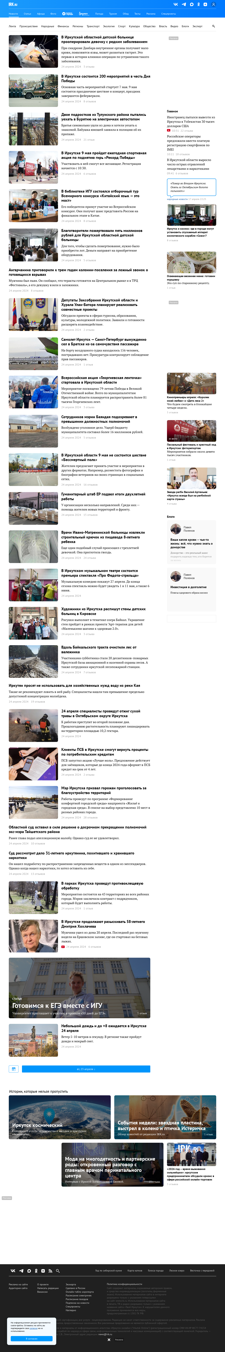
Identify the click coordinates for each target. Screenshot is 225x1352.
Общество (149, 26)
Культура (134, 26)
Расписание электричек (79, 1295)
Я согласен (31, 1338)
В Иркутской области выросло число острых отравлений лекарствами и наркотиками (189, 164)
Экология (109, 26)
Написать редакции (48, 1288)
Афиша (41, 13)
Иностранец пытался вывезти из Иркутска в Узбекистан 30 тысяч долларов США (191, 121)
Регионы (78, 26)
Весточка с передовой (202, 1270)
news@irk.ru (105, 1334)
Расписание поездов (77, 1299)
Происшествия (29, 26)
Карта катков (135, 1270)
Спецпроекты (168, 13)
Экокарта (71, 1284)
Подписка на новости (77, 1302)
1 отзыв (142, 1013)
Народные (47, 26)
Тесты (137, 13)
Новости (13, 13)
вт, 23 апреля (85, 1069)
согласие (33, 1328)
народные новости (177, 199)
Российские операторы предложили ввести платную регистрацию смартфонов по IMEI (188, 143)
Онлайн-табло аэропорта (80, 1291)
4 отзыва (172, 503)
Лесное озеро (176, 1270)
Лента (12, 26)
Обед (126, 13)
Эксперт (197, 26)
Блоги (185, 26)
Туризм (113, 13)
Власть (163, 26)
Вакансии (42, 1291)
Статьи (27, 13)
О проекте (43, 1284)
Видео (174, 26)
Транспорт (93, 26)
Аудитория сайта (18, 1288)
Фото (53, 13)
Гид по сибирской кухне (108, 1270)
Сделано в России (75, 1288)
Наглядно (71, 1310)
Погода (99, 13)
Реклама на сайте (18, 1284)
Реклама (150, 13)
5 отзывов (172, 412)
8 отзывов (172, 240)
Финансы (63, 26)
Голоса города (155, 1270)
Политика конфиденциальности (124, 1284)
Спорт (122, 26)
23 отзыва (154, 1181)
